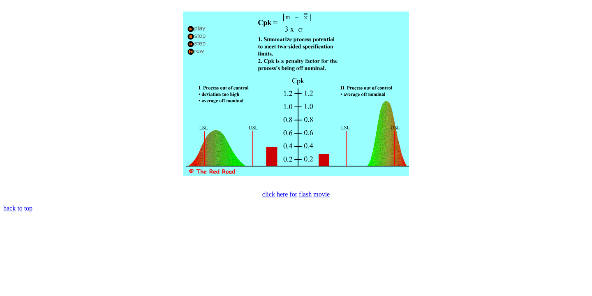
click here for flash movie (296, 194)
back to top (17, 208)
